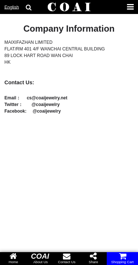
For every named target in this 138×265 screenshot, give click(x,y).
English (11, 7)
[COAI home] (69, 7)
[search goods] (29, 7)
